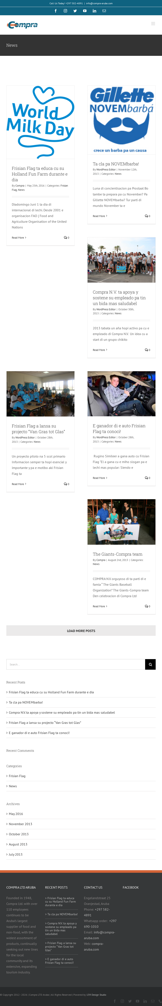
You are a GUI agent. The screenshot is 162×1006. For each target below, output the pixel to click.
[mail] (152, 1001)
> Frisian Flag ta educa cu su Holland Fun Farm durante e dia (60, 901)
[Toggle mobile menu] (153, 23)
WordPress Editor (106, 169)
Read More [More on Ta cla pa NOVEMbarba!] (99, 216)
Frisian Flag (17, 776)
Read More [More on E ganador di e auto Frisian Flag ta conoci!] (99, 478)
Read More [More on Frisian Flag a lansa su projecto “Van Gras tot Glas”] (18, 484)
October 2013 (19, 834)
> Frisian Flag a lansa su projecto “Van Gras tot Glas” (60, 946)
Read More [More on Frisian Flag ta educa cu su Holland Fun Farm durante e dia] (18, 237)
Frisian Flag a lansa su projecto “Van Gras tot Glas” (38, 428)
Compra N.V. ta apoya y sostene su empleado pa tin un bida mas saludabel (119, 297)
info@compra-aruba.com (99, 3)
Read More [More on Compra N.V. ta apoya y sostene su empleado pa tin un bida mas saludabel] (99, 350)
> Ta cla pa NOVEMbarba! (61, 914)
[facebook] (114, 1001)
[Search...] (75, 664)
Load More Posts (81, 631)
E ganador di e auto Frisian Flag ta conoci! (119, 428)
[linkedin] (145, 1001)
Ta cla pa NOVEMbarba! (116, 163)
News (21, 190)
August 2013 (18, 844)
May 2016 (16, 814)
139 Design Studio (96, 994)
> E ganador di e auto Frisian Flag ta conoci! (59, 961)
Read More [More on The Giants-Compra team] (99, 606)
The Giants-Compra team (117, 554)
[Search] (150, 664)
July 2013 (16, 854)
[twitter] (130, 1001)
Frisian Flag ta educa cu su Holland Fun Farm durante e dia (40, 173)
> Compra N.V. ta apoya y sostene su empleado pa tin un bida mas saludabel (61, 928)
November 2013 (20, 824)
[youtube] (137, 1001)
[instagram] (122, 1001)
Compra (19, 185)
